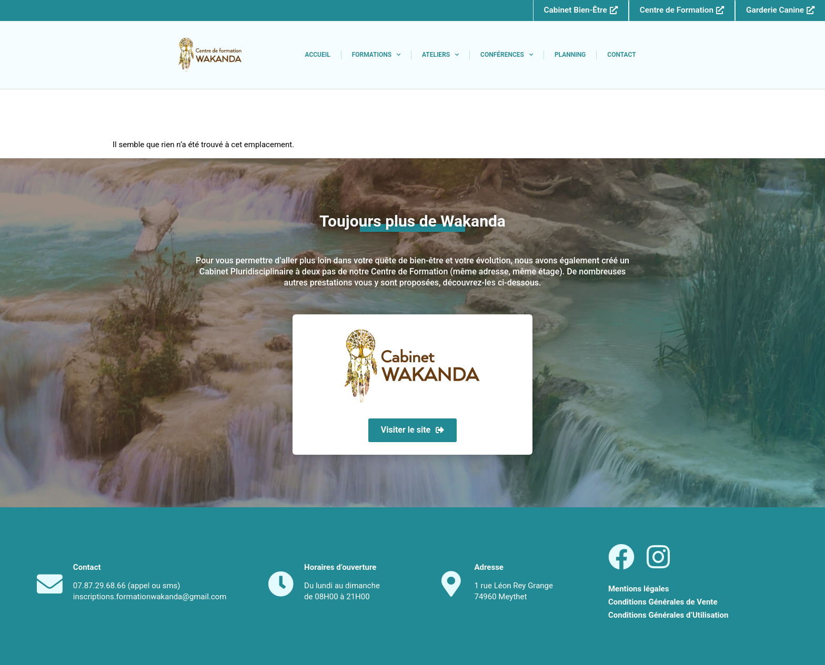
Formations (376, 55)
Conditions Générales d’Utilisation (668, 615)
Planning (570, 55)
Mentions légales (638, 589)
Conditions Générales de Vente (663, 602)
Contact (621, 55)
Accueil (317, 55)
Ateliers (440, 55)
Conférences (506, 55)
